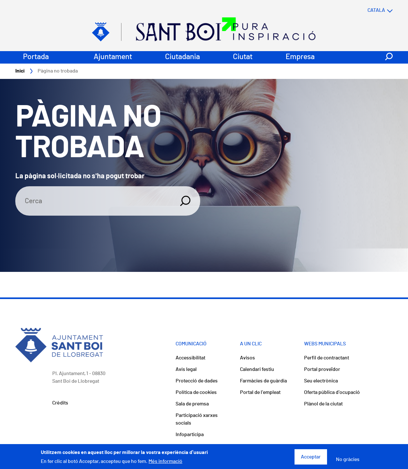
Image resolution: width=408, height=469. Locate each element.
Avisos (247, 357)
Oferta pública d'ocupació (332, 392)
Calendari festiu (257, 369)
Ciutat (242, 57)
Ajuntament (113, 57)
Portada (36, 57)
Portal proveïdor (322, 369)
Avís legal (186, 369)
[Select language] (367, 10)
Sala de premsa (192, 403)
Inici (20, 70)
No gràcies (348, 461)
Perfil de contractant (326, 357)
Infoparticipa (190, 434)
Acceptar (311, 458)
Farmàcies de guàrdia (263, 380)
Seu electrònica (321, 380)
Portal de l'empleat (260, 392)
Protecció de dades (197, 380)
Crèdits (60, 402)
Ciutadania (182, 57)
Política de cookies (196, 392)
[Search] (93, 201)
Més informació (165, 463)
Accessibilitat (190, 357)
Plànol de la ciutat (323, 403)
